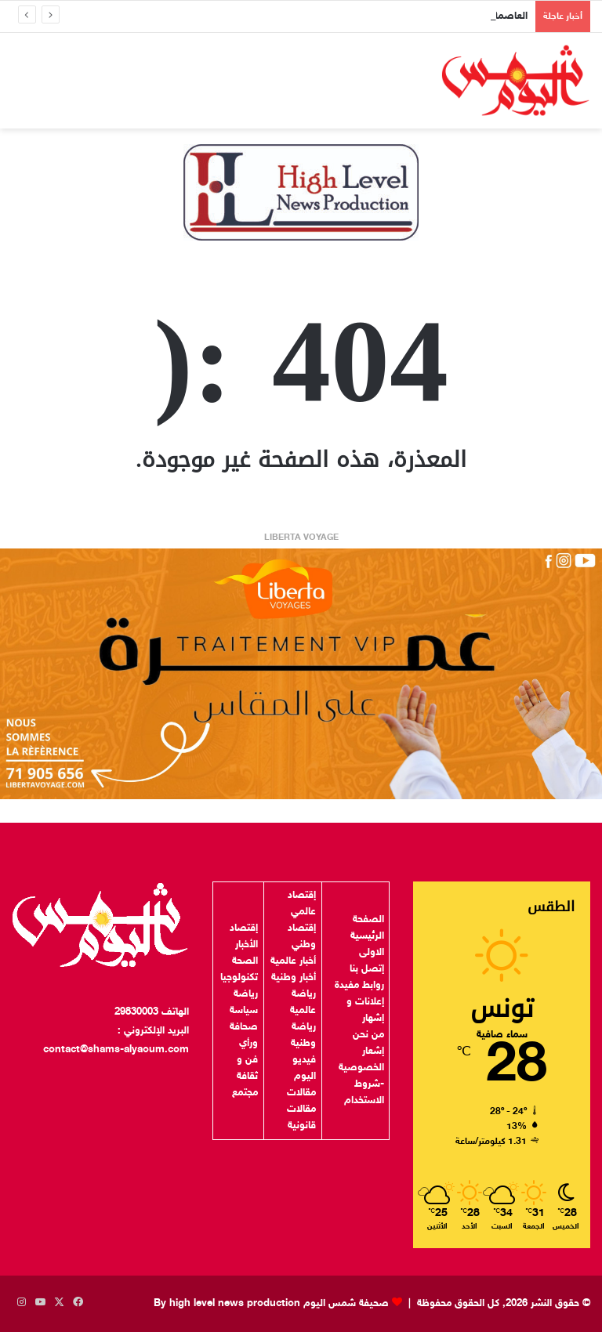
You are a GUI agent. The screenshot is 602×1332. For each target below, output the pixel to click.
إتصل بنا (367, 969)
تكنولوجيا (239, 978)
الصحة (245, 961)
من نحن (368, 1035)
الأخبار (246, 945)
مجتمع (245, 1093)
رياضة (246, 994)
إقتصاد (244, 928)
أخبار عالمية (293, 961)
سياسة (244, 1010)
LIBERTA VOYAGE (301, 538)
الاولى (371, 953)
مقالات (301, 1093)
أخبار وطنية (293, 978)
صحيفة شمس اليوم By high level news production (271, 1304)
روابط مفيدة (359, 985)
